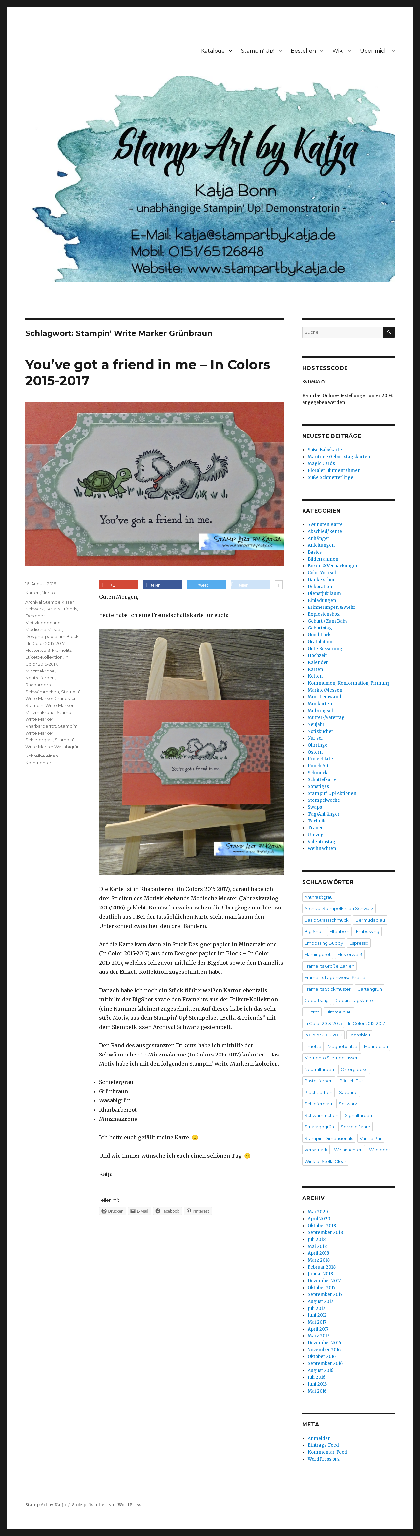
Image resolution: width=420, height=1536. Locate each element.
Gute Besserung (325, 648)
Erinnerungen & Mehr (331, 607)
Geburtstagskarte (354, 1000)
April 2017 (318, 1329)
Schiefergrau (318, 1103)
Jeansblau (359, 1034)
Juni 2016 (317, 1384)
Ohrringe (317, 745)
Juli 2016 (316, 1377)
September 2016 (325, 1363)
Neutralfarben (40, 677)
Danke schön (322, 580)
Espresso (358, 943)
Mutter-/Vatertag (326, 717)
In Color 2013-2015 (323, 1023)
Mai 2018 (317, 1246)
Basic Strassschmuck (326, 920)
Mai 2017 (317, 1322)
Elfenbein (339, 931)
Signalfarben (358, 1115)
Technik (317, 821)
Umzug (316, 835)
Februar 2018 (322, 1267)
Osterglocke (354, 1069)
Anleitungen (321, 545)
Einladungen (322, 600)
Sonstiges (318, 786)
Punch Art (318, 766)
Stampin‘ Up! (257, 51)
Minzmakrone (40, 670)
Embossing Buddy (323, 943)
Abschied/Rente (325, 531)
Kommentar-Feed (327, 1452)
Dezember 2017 (324, 1281)
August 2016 (320, 1370)
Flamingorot (317, 954)
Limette (312, 1046)
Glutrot (311, 1011)
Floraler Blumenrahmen (334, 470)
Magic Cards (321, 463)
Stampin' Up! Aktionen (332, 793)
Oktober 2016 (322, 1356)
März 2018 (319, 1260)
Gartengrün (369, 989)
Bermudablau (370, 920)
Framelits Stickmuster (327, 989)
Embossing (367, 931)
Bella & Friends (61, 608)
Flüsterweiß (37, 650)
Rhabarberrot (39, 684)
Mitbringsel (320, 711)
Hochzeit (317, 655)
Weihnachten (322, 848)
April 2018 (318, 1253)
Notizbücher (320, 731)
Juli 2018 (317, 1239)
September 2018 (325, 1232)
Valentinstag (321, 841)
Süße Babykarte (325, 450)
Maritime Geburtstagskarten (339, 456)
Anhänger (318, 538)
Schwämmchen (42, 691)
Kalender (318, 662)
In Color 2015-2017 (366, 1023)
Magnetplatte (342, 1046)
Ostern (315, 752)
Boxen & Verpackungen (333, 566)
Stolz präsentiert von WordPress (106, 1505)
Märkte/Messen (325, 690)
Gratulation (320, 642)
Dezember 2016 (324, 1343)
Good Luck (319, 635)
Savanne (348, 1092)
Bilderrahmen (323, 559)
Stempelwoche (324, 800)
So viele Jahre (355, 1126)
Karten (32, 592)
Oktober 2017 (321, 1288)
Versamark (315, 1149)
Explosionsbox (324, 614)
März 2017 (318, 1336)
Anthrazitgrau (318, 897)
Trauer (315, 828)
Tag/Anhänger (324, 814)
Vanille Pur (371, 1138)
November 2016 (324, 1350)
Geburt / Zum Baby (328, 621)
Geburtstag (320, 628)
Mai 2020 (318, 1212)
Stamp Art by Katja (45, 1505)
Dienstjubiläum (324, 593)
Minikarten (320, 704)
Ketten (315, 676)
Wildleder (379, 1149)
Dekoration (320, 586)
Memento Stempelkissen (331, 1057)
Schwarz (348, 1103)
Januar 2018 (320, 1274)
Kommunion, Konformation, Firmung (349, 683)
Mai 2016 (317, 1391)
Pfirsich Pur (351, 1080)
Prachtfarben (318, 1092)
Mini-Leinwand (324, 697)
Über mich (374, 51)
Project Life (320, 759)
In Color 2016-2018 (323, 1034)
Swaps (315, 807)
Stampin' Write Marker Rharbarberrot (50, 719)
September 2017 (325, 1294)
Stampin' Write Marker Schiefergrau (51, 732)
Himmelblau (339, 1011)
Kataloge (213, 51)
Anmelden (319, 1438)
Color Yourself (323, 573)
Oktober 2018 (322, 1225)
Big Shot (313, 931)
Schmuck (317, 773)
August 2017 (320, 1301)
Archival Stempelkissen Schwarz (338, 908)
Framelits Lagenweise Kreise (334, 977)
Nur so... (50, 592)
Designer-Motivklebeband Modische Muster (43, 622)
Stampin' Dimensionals (328, 1138)
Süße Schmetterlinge (330, 477)
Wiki (338, 51)
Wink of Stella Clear (325, 1161)
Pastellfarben (318, 1080)
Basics (315, 552)
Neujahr (316, 724)
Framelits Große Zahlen (329, 966)
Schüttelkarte (322, 779)
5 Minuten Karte (325, 524)
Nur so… (316, 738)
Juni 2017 (317, 1315)
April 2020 (319, 1219)
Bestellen (303, 51)
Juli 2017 (316, 1308)
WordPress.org (324, 1459)
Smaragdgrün (319, 1126)
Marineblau (376, 1046)
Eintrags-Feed (323, 1445)
